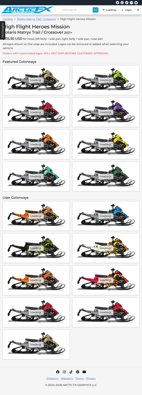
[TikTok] (71, 372)
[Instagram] (64, 372)
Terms (80, 378)
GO (95, 9)
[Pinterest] (78, 372)
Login (126, 9)
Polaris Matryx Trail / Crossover (36, 19)
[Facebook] (58, 372)
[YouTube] (84, 372)
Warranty (67, 378)
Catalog (8, 19)
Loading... (109, 9)
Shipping (52, 378)
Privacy (91, 378)
